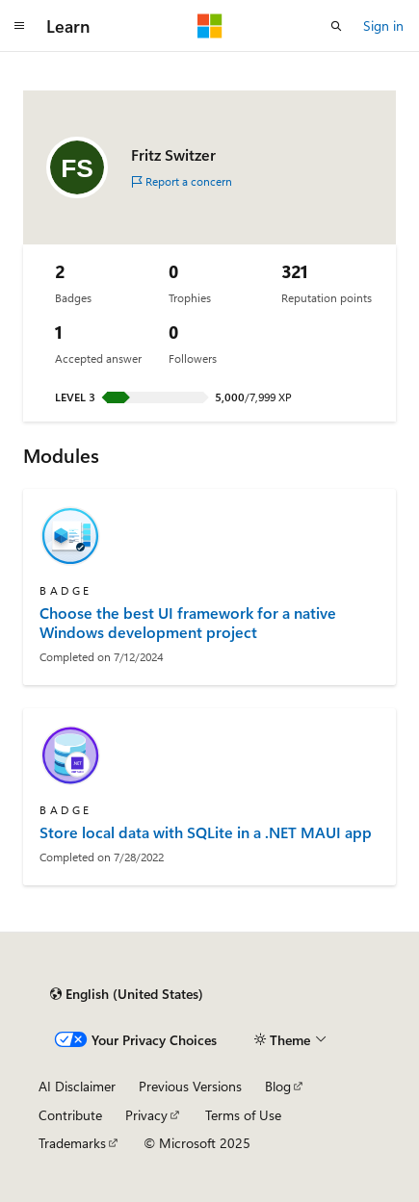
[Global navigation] (19, 26)
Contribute (70, 1115)
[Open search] (336, 26)
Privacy (146, 1115)
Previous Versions (190, 1086)
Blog (278, 1086)
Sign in (383, 25)
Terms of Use (243, 1115)
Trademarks (72, 1143)
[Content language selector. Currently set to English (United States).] (127, 994)
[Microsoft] (210, 25)
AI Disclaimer (77, 1086)
